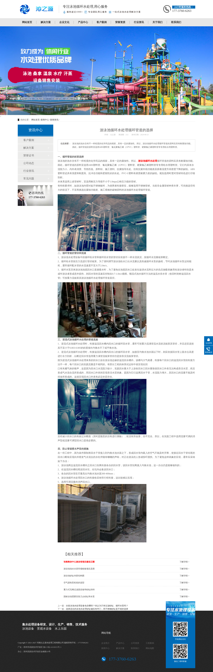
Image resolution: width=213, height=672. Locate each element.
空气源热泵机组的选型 (74, 583)
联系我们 (176, 22)
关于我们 (158, 22)
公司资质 (135, 643)
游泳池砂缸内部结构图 (74, 576)
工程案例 (150, 643)
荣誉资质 (120, 22)
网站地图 (150, 648)
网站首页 (27, 22)
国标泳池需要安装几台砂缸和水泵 (79, 596)
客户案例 (102, 22)
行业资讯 (139, 22)
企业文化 (64, 22)
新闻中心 (45, 120)
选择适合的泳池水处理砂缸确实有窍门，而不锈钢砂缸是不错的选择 (97, 609)
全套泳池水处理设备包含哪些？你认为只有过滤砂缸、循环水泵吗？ (97, 606)
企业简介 (105, 643)
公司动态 (28, 163)
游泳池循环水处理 (147, 161)
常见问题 (28, 178)
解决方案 (46, 22)
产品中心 (83, 22)
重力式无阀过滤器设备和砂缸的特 (79, 589)
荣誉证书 (28, 155)
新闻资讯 (54, 120)
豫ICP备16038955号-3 (52, 647)
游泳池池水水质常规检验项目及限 (79, 569)
